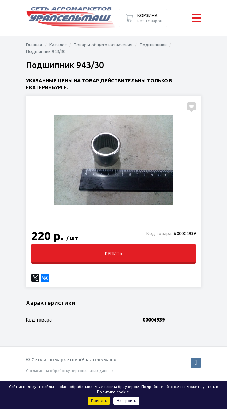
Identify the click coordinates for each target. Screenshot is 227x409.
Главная (34, 44)
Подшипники (153, 44)
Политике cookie (113, 392)
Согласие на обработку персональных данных (70, 371)
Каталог (58, 44)
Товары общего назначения (103, 44)
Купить (113, 253)
